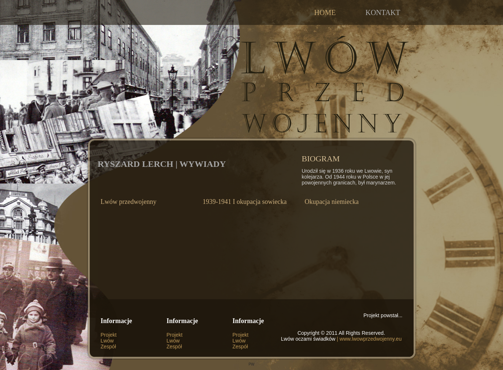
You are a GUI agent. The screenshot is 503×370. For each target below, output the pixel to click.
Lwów (107, 341)
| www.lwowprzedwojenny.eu (368, 339)
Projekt (109, 335)
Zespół (108, 346)
